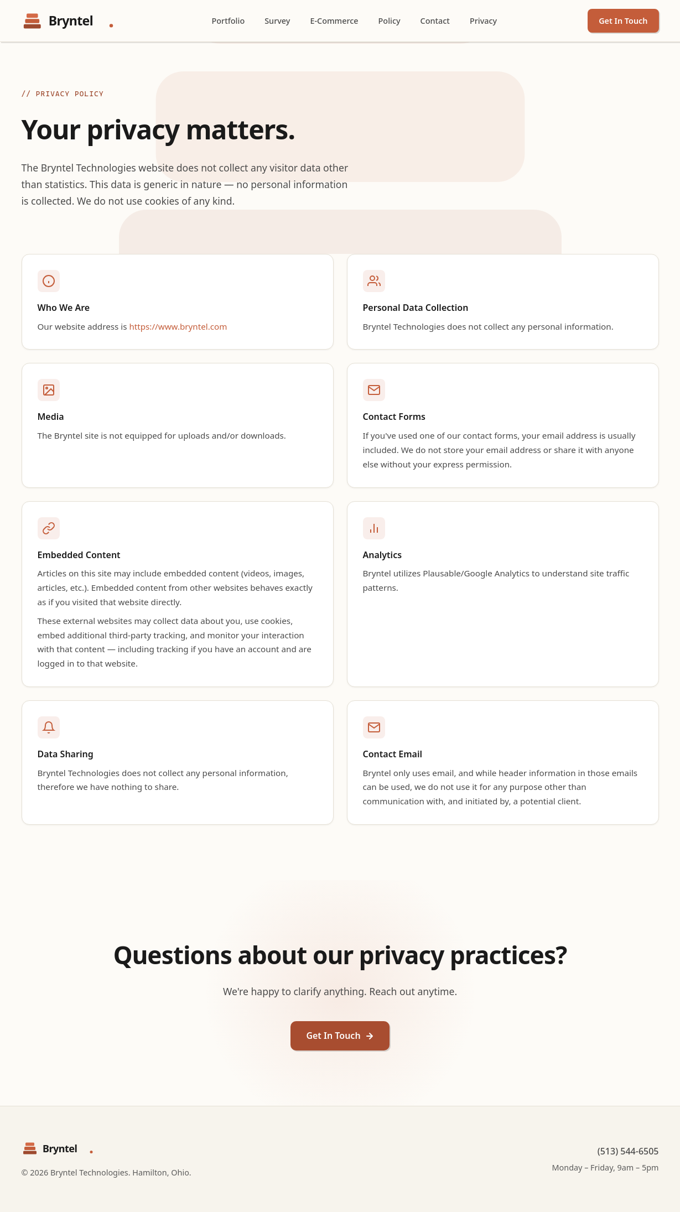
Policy (389, 20)
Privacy (483, 20)
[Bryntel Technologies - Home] (71, 21)
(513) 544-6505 (628, 1151)
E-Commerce (334, 20)
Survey (277, 20)
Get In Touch (623, 20)
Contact (435, 20)
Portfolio (228, 20)
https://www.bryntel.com (178, 326)
